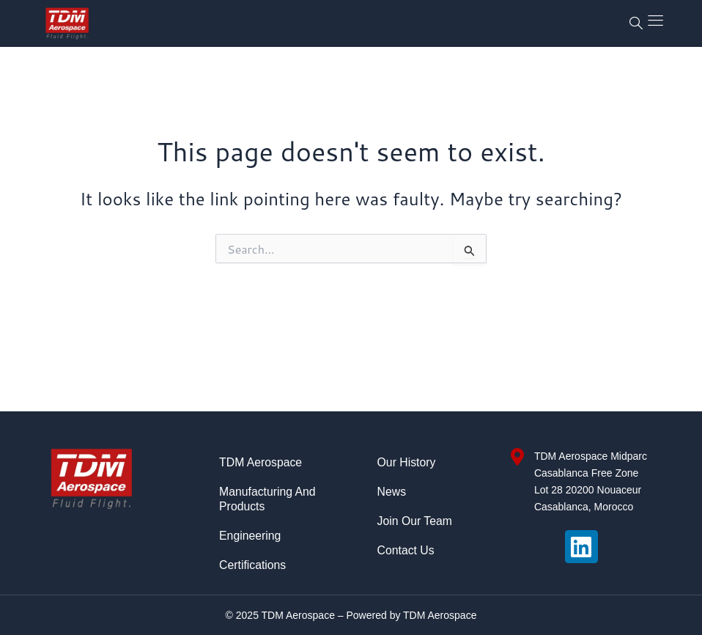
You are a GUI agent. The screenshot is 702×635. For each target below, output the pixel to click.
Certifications (253, 565)
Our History (407, 462)
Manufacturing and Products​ (268, 499)
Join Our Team (415, 521)
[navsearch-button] (636, 24)
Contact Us (406, 550)
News (392, 491)
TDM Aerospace (261, 462)
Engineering (250, 535)
